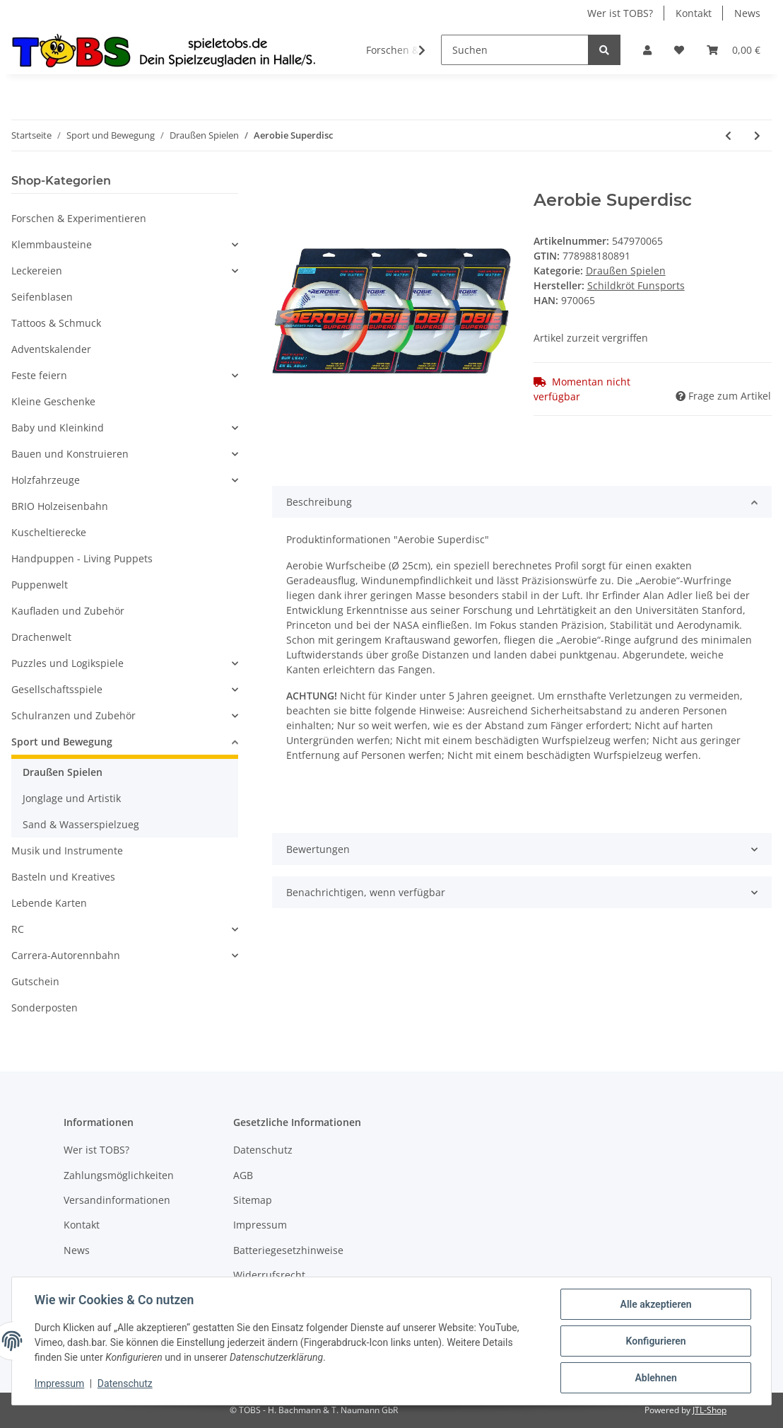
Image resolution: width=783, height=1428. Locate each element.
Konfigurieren (655, 1341)
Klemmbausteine (51, 244)
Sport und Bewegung (61, 741)
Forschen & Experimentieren (78, 218)
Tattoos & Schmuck (56, 323)
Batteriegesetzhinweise (288, 1250)
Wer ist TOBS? (620, 13)
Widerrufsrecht (269, 1275)
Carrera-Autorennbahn (65, 955)
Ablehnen (655, 1377)
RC (17, 929)
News (747, 13)
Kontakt (694, 13)
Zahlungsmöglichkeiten (119, 1175)
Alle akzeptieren (655, 1304)
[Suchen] (515, 50)
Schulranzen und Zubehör (73, 715)
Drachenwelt (41, 637)
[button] (647, 49)
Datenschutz (263, 1149)
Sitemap (252, 1200)
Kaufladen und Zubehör (67, 610)
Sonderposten (44, 1007)
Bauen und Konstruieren (70, 453)
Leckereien (36, 270)
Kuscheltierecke (48, 532)
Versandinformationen (117, 1200)
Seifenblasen (42, 296)
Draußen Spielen (626, 270)
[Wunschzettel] (679, 49)
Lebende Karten (49, 903)
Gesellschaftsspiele (56, 689)
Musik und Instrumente (67, 850)
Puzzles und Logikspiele (67, 663)
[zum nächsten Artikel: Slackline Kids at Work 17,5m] (757, 135)
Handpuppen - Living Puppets (82, 558)
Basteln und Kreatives (63, 876)
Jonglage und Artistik (72, 798)
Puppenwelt (39, 584)
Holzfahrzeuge (45, 480)
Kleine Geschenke (53, 401)
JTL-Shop (709, 1410)
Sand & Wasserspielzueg (81, 824)
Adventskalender (51, 349)
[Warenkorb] (733, 49)
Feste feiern (39, 375)
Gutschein (35, 981)
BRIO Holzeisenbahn (59, 506)
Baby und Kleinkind (57, 427)
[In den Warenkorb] (283, 182)
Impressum (260, 1224)
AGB (243, 1175)
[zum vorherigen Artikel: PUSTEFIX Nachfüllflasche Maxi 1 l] (728, 135)
